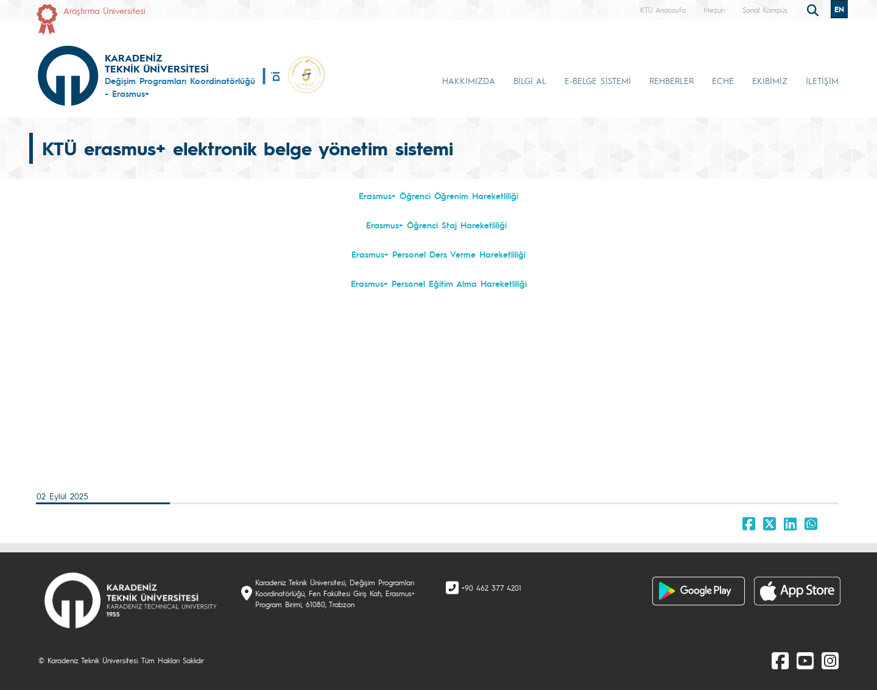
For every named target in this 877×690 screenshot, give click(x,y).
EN (839, 9)
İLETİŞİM (822, 80)
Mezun (714, 10)
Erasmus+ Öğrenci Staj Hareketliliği (436, 224)
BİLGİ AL (529, 80)
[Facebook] (780, 660)
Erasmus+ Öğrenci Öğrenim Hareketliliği (438, 195)
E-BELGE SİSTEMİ (598, 80)
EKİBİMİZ (769, 80)
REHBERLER (671, 80)
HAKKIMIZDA (468, 80)
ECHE (723, 80)
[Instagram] (830, 660)
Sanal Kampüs (764, 10)
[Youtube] (805, 660)
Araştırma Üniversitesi (104, 10)
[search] (814, 9)
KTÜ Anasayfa (663, 10)
